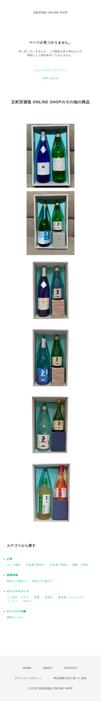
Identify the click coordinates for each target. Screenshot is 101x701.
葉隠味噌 (12, 575)
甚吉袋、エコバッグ (70, 597)
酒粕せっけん (15, 617)
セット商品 (14, 564)
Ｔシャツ (12, 601)
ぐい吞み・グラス (18, 597)
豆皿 (37, 597)
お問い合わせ (50, 78)
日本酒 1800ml (35, 564)
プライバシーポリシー (28, 678)
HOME (27, 667)
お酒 (9, 558)
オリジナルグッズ (18, 591)
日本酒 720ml (58, 564)
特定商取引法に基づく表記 (70, 678)
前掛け (49, 597)
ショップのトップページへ (50, 70)
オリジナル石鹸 (16, 611)
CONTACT (71, 667)
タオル (27, 601)
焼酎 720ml (80, 564)
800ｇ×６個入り (17, 581)
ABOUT (48, 667)
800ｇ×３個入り (42, 581)
